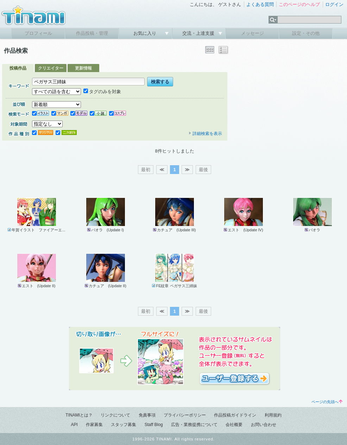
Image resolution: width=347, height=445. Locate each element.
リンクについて (115, 415)
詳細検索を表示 (205, 133)
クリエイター (50, 68)
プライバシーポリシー (185, 415)
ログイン (334, 4)
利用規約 (273, 415)
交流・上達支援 (199, 33)
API (74, 424)
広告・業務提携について (194, 424)
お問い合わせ (263, 424)
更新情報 (83, 68)
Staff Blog (154, 424)
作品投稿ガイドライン (235, 415)
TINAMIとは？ (79, 415)
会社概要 (234, 424)
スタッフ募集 (123, 424)
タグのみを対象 (102, 91)
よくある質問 (260, 4)
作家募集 (94, 424)
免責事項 (147, 415)
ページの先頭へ (326, 402)
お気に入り (145, 33)
